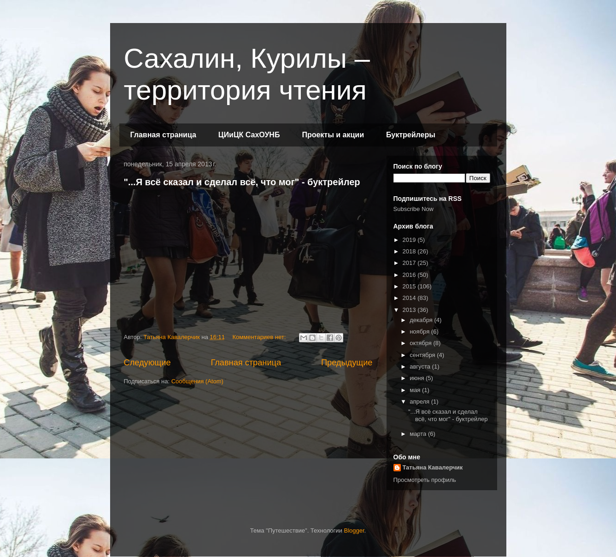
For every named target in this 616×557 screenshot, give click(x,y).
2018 (410, 251)
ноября (420, 331)
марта (419, 433)
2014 (410, 297)
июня (418, 378)
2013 (410, 309)
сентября (423, 355)
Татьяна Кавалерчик (433, 467)
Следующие (147, 362)
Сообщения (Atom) (197, 381)
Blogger (354, 530)
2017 (410, 262)
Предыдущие (347, 362)
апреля (420, 401)
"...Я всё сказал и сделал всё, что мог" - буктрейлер (242, 182)
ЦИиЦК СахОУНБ (249, 135)
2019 (410, 239)
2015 (410, 286)
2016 (410, 274)
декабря (422, 320)
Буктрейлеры (410, 135)
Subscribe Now (413, 208)
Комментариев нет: (260, 337)
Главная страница (163, 135)
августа (421, 366)
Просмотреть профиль (424, 479)
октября (421, 343)
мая (416, 390)
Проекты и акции (333, 135)
